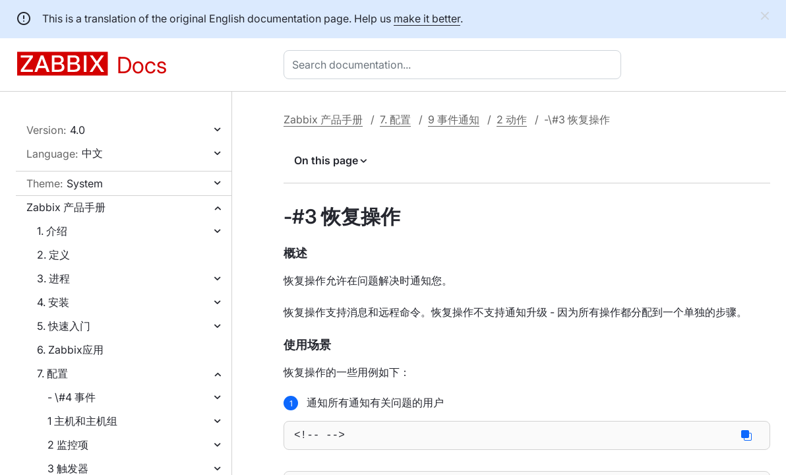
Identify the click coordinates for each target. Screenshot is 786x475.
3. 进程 (53, 278)
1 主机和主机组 (82, 421)
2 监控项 (67, 444)
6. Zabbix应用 (70, 349)
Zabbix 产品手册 (66, 207)
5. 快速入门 (63, 325)
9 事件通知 (453, 119)
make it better (427, 18)
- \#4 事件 (71, 397)
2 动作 (512, 119)
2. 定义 (53, 254)
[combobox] (455, 64)
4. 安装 (53, 302)
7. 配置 (52, 373)
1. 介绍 (52, 231)
